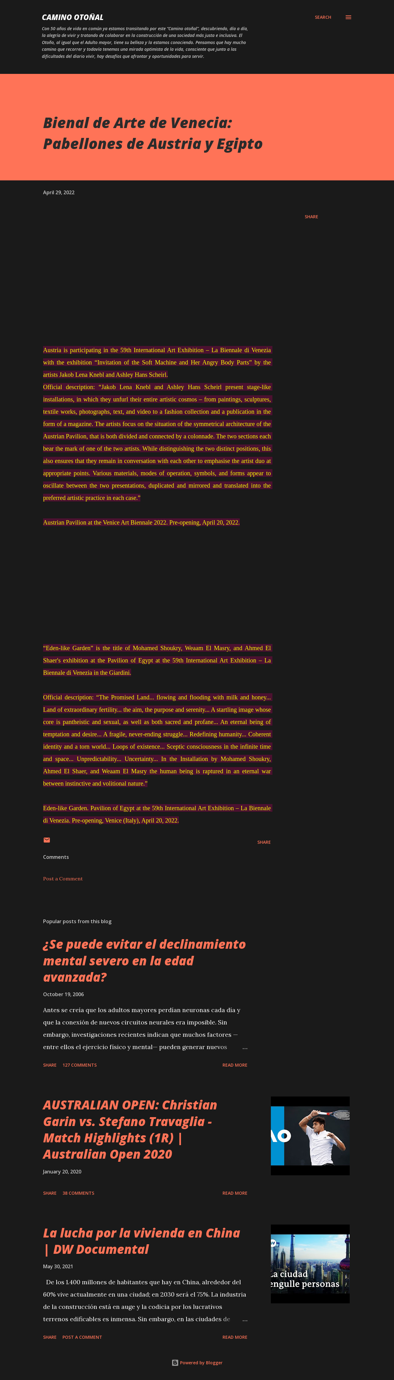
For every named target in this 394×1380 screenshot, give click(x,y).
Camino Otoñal (73, 17)
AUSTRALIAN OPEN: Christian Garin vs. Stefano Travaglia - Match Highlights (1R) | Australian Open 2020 (130, 1129)
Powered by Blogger (197, 1363)
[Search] (323, 17)
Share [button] (311, 216)
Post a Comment (63, 878)
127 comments (79, 1065)
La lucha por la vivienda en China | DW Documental (141, 1240)
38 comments (78, 1193)
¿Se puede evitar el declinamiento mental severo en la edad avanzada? (144, 960)
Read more (235, 1065)
